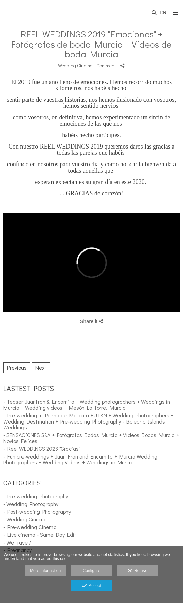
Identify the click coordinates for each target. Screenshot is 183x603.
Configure (91, 570)
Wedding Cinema (75, 65)
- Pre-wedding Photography (35, 496)
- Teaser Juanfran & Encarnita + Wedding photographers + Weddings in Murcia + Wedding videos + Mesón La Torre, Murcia (86, 404)
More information (45, 570)
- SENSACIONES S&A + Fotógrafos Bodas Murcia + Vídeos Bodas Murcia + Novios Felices (91, 438)
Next (40, 367)
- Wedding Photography (30, 503)
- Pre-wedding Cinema (30, 526)
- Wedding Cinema (25, 519)
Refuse (137, 571)
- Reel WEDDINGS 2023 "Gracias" (41, 448)
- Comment (105, 65)
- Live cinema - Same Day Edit (39, 534)
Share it (91, 321)
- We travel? (17, 542)
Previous (17, 367)
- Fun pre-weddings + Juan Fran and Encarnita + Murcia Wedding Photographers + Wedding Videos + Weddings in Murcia (80, 459)
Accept (91, 586)
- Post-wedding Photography (37, 511)
